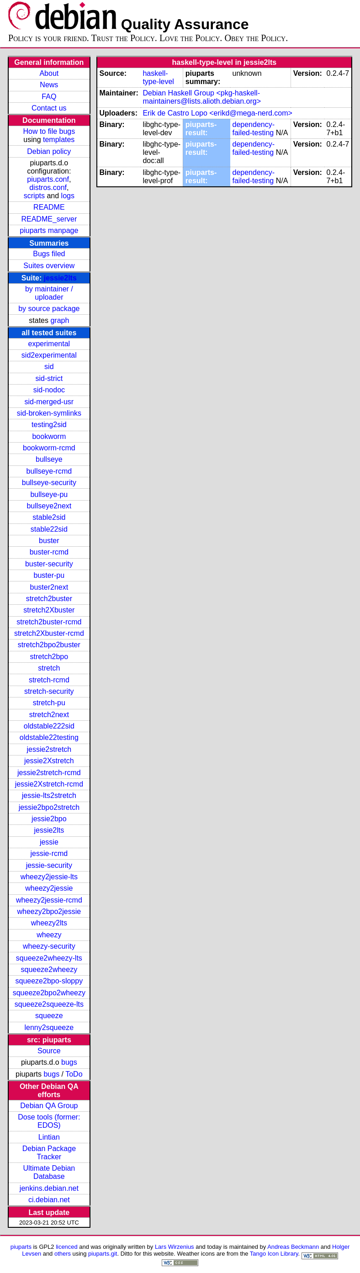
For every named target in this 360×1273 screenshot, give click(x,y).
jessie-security (49, 865)
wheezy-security (49, 946)
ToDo (73, 1074)
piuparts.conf (48, 179)
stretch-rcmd (49, 680)
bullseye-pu (49, 494)
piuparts (21, 1246)
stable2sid (48, 517)
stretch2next (49, 714)
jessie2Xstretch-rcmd (49, 784)
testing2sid (49, 424)
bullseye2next (48, 506)
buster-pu (49, 575)
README (48, 207)
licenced (67, 1246)
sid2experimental (49, 355)
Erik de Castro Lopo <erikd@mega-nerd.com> (217, 113)
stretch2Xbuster (48, 610)
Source (49, 1051)
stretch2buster (49, 598)
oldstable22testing (49, 737)
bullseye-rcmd (49, 471)
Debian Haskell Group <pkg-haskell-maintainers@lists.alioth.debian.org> (202, 97)
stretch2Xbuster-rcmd (49, 633)
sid (48, 366)
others (62, 1253)
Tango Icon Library (274, 1253)
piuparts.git (102, 1253)
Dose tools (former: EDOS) (49, 1121)
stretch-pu (49, 703)
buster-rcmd (49, 552)
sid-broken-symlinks (49, 413)
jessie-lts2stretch (49, 795)
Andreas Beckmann (293, 1246)
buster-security (49, 564)
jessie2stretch (48, 749)
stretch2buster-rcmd (48, 622)
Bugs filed (49, 254)
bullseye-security (49, 482)
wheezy (49, 935)
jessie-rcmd (49, 853)
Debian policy (49, 151)
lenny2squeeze (49, 1027)
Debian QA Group (49, 1105)
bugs (69, 1062)
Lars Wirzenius (174, 1246)
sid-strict (49, 378)
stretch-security (49, 691)
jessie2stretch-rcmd (49, 772)
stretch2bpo (49, 656)
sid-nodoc (49, 390)
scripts (34, 196)
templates (58, 139)
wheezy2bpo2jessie (49, 911)
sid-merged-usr (49, 402)
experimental (49, 344)
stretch (49, 668)
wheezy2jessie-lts (49, 877)
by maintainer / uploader (49, 293)
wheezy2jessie (49, 888)
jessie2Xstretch (49, 761)
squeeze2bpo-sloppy (49, 981)
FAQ (49, 96)
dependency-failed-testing (254, 129)
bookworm (49, 436)
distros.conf (48, 187)
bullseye (49, 459)
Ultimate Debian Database (49, 1172)
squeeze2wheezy (49, 969)
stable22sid (49, 529)
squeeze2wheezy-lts (49, 958)
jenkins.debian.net (49, 1188)
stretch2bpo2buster (49, 645)
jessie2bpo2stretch (49, 807)
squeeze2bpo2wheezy (49, 993)
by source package (48, 308)
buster (49, 540)
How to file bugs (49, 131)
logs (67, 196)
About (48, 73)
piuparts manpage (49, 230)
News (49, 85)
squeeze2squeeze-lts (49, 1004)
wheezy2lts (49, 923)
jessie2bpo (49, 819)
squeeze (49, 1015)
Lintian (49, 1137)
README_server (49, 219)
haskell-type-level (158, 77)
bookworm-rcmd (49, 448)
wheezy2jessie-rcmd (49, 900)
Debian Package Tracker (49, 1153)
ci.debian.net (49, 1200)
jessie (49, 842)
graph (59, 320)
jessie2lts (60, 278)
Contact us (49, 108)
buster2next (49, 587)
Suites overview (48, 265)
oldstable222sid (49, 726)
